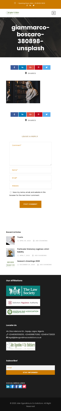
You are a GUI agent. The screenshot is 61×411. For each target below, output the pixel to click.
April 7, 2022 (25, 255)
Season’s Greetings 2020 (28, 261)
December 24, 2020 (27, 265)
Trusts (20, 237)
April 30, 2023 (25, 241)
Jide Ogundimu (41, 241)
